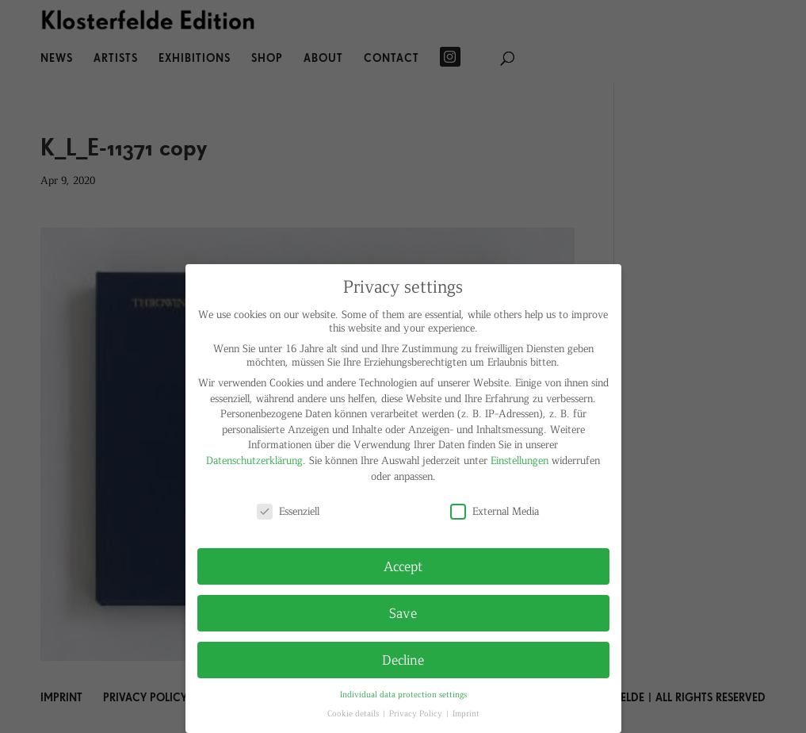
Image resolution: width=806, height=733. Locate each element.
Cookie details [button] (354, 713)
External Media (494, 510)
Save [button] (403, 612)
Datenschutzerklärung (254, 459)
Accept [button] (403, 565)
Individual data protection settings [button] (403, 694)
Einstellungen (519, 459)
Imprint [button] (466, 713)
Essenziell (288, 510)
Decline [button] (403, 659)
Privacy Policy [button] (417, 713)
